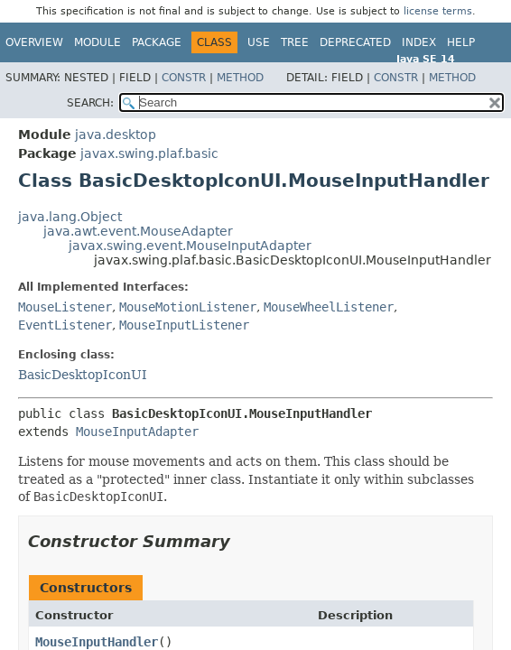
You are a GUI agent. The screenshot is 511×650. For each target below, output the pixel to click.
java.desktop (115, 134)
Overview (34, 42)
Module (97, 42)
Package (156, 42)
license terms (438, 11)
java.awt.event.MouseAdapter (138, 231)
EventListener (65, 325)
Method (240, 77)
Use (258, 42)
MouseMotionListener (187, 307)
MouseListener (65, 307)
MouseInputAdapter (137, 431)
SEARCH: (90, 103)
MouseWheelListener (329, 307)
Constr (184, 77)
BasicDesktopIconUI (82, 374)
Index (419, 42)
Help (461, 42)
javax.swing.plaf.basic (149, 153)
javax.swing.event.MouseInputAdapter (190, 245)
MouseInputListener (184, 325)
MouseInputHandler (96, 642)
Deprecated (355, 42)
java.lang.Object (70, 216)
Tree (295, 42)
